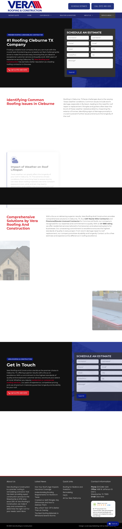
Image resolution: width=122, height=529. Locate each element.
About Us (89, 15)
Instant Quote (14, 15)
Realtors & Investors (68, 15)
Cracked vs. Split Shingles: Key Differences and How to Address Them (47, 502)
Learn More (21, 511)
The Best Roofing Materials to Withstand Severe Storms (47, 514)
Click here (100, 497)
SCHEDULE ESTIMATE (79, 6)
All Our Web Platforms (72, 498)
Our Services (46, 15)
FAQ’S (65, 495)
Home (29, 15)
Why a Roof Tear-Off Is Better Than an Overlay (47, 509)
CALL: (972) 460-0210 (102, 6)
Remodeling (68, 492)
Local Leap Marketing (91, 526)
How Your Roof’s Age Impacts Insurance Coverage (47, 488)
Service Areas (108, 15)
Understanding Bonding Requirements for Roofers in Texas (46, 494)
